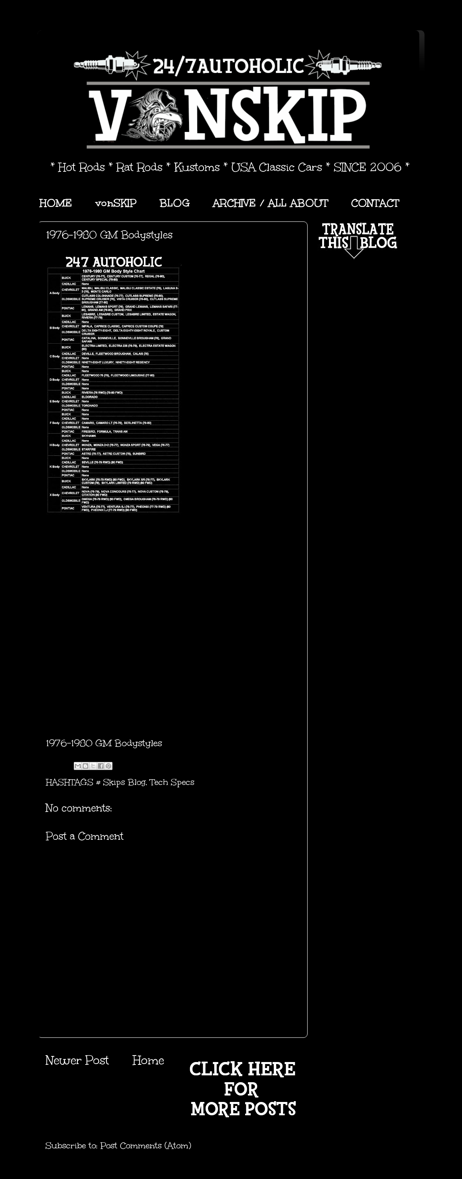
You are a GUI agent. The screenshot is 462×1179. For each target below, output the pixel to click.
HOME (56, 203)
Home (148, 1060)
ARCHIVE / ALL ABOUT (270, 203)
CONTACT (375, 203)
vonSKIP (116, 203)
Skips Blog (124, 782)
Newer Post (77, 1060)
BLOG (175, 203)
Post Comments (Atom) (145, 1145)
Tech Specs (172, 782)
